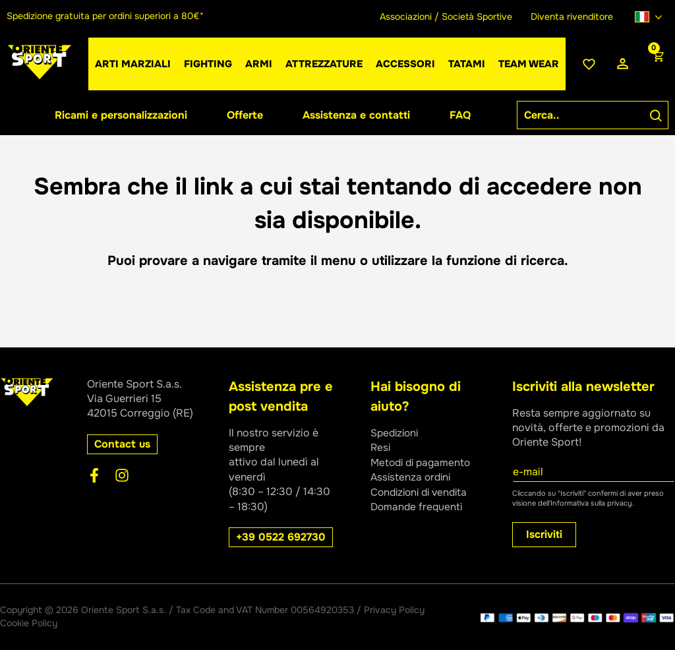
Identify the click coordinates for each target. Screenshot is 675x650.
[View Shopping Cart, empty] (657, 64)
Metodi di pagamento (423, 462)
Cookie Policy (28, 623)
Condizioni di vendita (422, 491)
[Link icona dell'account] (622, 64)
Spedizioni (396, 433)
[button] (259, 64)
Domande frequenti (417, 507)
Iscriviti (544, 534)
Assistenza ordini (412, 477)
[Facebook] (94, 475)
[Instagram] (122, 475)
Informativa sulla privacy (591, 503)
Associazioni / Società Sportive (446, 16)
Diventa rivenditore (572, 16)
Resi (381, 447)
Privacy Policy (394, 610)
